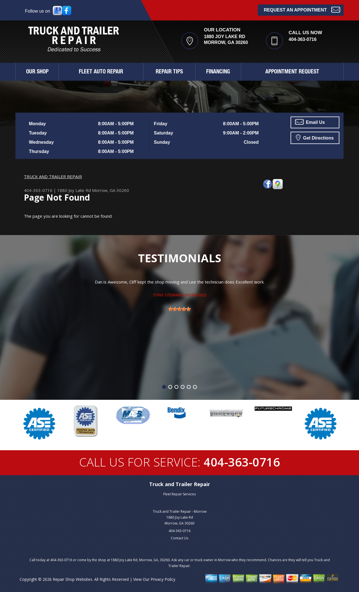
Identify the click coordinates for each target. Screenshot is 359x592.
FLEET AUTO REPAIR (101, 72)
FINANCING (218, 72)
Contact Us (179, 538)
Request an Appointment (302, 9)
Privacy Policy (163, 579)
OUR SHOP (37, 72)
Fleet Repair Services (179, 494)
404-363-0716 (303, 39)
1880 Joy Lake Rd (74, 190)
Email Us (310, 122)
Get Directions (315, 137)
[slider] (179, 309)
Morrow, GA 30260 (110, 190)
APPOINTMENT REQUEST (292, 72)
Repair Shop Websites (72, 579)
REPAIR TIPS (169, 72)
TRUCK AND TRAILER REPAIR (53, 176)
